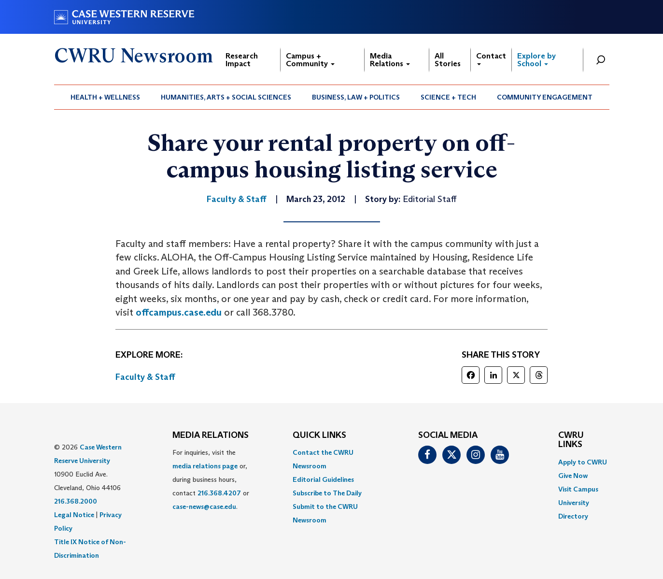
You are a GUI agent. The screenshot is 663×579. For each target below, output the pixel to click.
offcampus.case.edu (179, 312)
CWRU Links (571, 440)
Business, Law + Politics (356, 97)
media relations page (205, 466)
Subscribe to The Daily (327, 493)
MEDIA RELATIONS (210, 435)
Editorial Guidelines (323, 479)
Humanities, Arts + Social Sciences (226, 97)
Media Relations (390, 59)
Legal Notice (74, 514)
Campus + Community (310, 59)
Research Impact (242, 59)
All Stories (448, 59)
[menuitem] (105, 97)
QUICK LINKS (319, 435)
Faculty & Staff (145, 377)
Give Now (573, 475)
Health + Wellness (105, 97)
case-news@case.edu (204, 506)
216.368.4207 (219, 493)
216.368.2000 (75, 501)
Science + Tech (448, 97)
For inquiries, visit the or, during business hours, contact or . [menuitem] (210, 479)
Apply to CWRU (582, 462)
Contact (491, 58)
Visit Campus (578, 489)
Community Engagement (544, 97)
